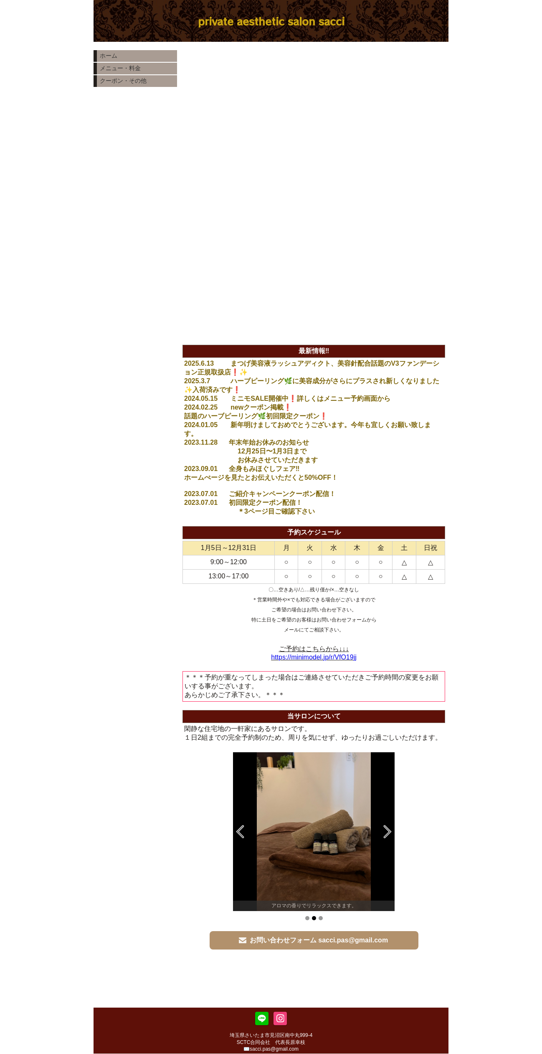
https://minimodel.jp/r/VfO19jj (314, 657)
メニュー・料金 (120, 68)
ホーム (108, 55)
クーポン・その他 (123, 80)
